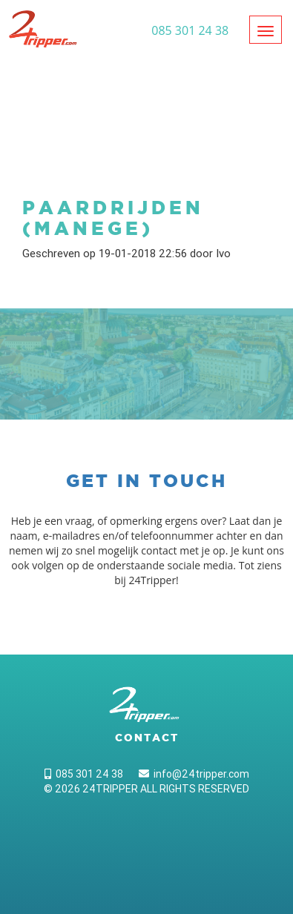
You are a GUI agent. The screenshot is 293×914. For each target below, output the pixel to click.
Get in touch (146, 481)
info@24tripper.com (194, 774)
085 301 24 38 (84, 774)
